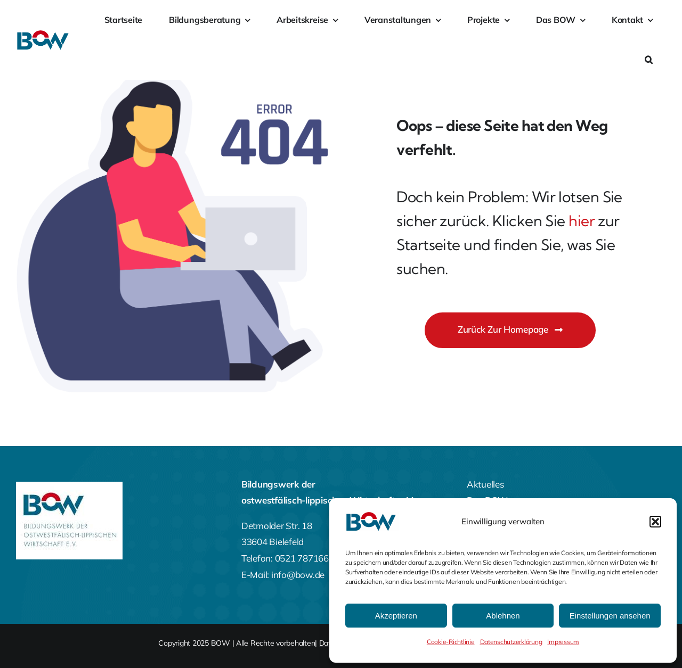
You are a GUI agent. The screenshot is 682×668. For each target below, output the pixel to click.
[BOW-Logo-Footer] (69, 486)
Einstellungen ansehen (610, 615)
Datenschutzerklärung (511, 642)
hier (582, 220)
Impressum (563, 642)
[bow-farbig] (43, 34)
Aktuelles (485, 484)
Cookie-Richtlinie (451, 642)
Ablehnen (502, 615)
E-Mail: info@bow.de (282, 574)
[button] (655, 521)
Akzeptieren (396, 615)
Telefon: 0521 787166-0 (289, 558)
